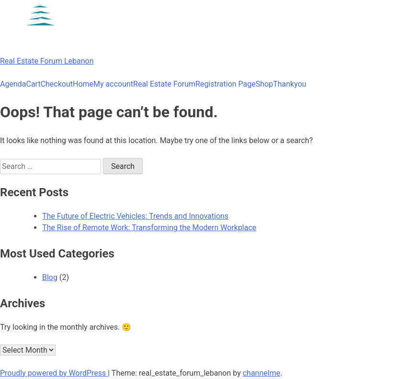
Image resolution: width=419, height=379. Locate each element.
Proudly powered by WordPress (54, 373)
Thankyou (289, 84)
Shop (264, 84)
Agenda (13, 84)
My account (113, 84)
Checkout (57, 84)
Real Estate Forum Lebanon (47, 61)
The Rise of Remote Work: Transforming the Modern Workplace (149, 227)
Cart (33, 84)
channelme (261, 373)
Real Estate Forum (164, 84)
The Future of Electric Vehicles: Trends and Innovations (135, 216)
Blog (49, 277)
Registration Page (225, 84)
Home (83, 84)
